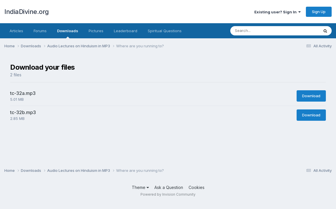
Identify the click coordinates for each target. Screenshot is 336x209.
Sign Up (319, 11)
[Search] (265, 30)
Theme (140, 187)
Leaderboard (125, 30)
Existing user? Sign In (277, 12)
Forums (40, 30)
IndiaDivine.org (26, 11)
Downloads (67, 33)
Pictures (96, 30)
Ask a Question (168, 187)
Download (311, 95)
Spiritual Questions (165, 30)
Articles (16, 30)
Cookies (196, 187)
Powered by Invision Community (168, 194)
